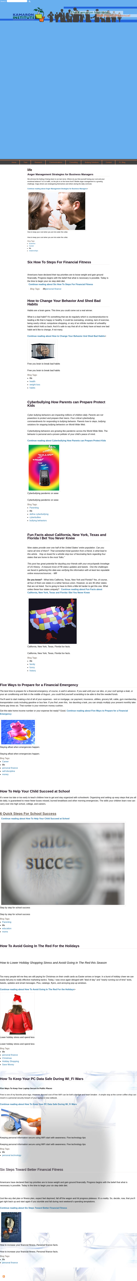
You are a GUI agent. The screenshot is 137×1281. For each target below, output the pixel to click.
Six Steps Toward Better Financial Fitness (31, 1169)
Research (38, 162)
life (3, 925)
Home (14, 162)
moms (5, 932)
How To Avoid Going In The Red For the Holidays (39, 946)
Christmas (7, 1058)
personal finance (10, 1055)
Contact (109, 162)
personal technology (11, 1155)
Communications (55, 162)
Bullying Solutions (91, 162)
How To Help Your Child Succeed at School (35, 791)
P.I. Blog (122, 162)
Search (3, 1)
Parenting (6, 922)
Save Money (8, 1064)
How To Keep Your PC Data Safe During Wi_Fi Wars (41, 1079)
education (6, 928)
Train (25, 162)
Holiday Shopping (10, 1061)
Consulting (73, 162)
